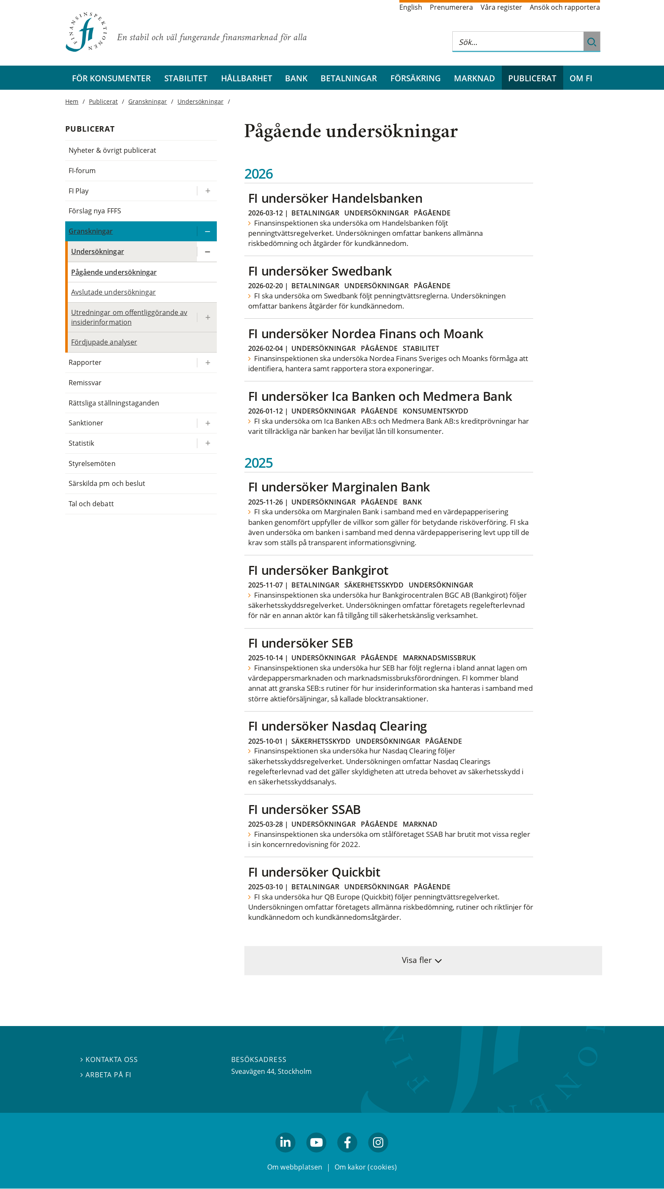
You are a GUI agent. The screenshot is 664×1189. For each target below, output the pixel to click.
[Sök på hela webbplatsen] (518, 42)
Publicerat (532, 78)
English (410, 7)
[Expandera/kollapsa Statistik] (206, 443)
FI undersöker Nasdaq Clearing (337, 725)
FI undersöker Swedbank (320, 270)
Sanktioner (86, 423)
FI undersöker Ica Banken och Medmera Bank (380, 396)
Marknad (474, 78)
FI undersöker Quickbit (314, 871)
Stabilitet (186, 78)
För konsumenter (111, 78)
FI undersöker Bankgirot (318, 570)
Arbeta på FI (105, 1074)
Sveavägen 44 (252, 1071)
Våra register (501, 7)
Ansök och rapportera (565, 7)
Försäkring (415, 78)
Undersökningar (376, 213)
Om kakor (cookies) (366, 1167)
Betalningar (349, 78)
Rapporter (85, 362)
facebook (347, 1156)
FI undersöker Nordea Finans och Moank (366, 333)
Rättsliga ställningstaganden (114, 403)
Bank (296, 78)
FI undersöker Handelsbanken (335, 198)
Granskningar (147, 101)
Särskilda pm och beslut (107, 483)
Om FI (581, 78)
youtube (316, 1156)
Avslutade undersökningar (113, 292)
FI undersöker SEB (300, 643)
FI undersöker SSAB (304, 809)
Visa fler (417, 960)
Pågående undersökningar (114, 272)
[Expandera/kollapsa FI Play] (206, 191)
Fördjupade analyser (104, 342)
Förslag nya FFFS (95, 210)
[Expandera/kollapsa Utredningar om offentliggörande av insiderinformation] (206, 317)
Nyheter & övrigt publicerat (112, 150)
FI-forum (82, 170)
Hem (71, 101)
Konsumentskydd (435, 411)
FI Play (79, 191)
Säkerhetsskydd (374, 585)
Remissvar (85, 382)
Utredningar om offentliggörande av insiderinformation (129, 317)
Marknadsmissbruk (439, 657)
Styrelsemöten (92, 463)
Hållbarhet (246, 78)
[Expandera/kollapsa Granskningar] (206, 231)
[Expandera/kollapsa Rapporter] (206, 362)
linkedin (285, 1156)
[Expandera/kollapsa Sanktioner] (206, 423)
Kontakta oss (109, 1060)
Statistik (81, 443)
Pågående (432, 213)
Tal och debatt (91, 503)
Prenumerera (451, 7)
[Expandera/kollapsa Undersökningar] (206, 252)
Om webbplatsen (295, 1167)
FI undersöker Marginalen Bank (339, 486)
